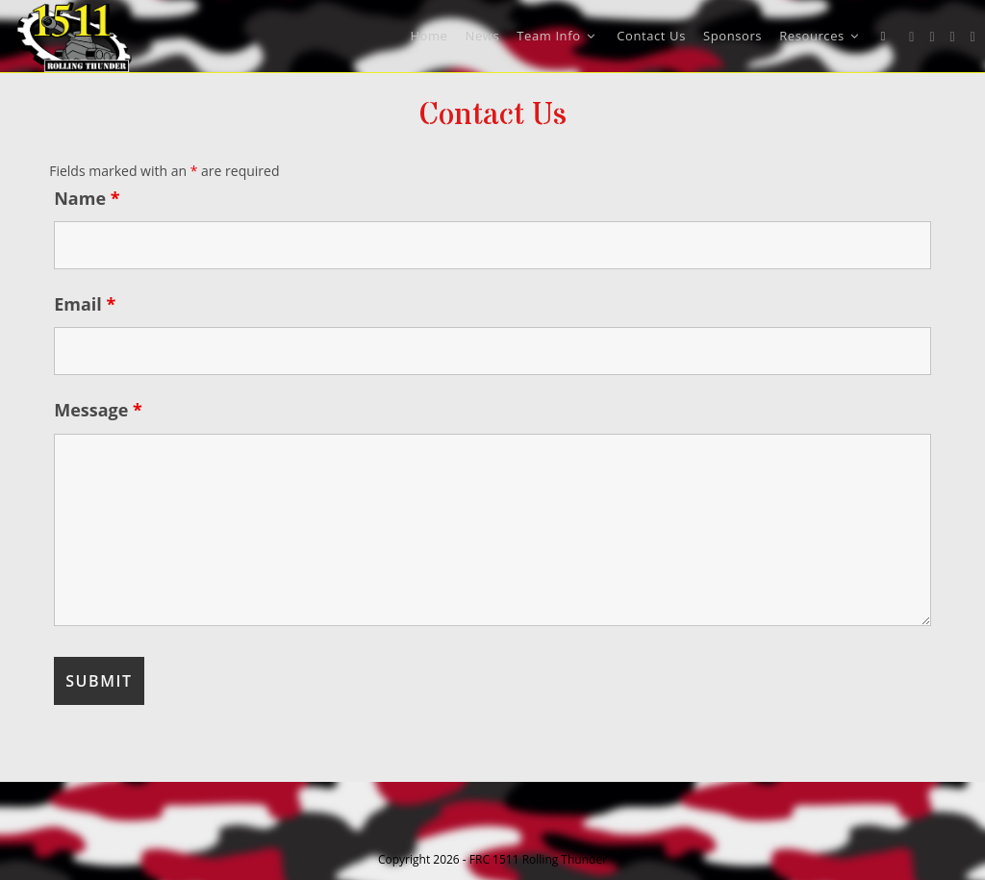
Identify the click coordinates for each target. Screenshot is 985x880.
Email (84, 303)
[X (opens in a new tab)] (911, 37)
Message (98, 409)
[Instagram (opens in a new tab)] (953, 37)
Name (86, 198)
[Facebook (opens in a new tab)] (932, 37)
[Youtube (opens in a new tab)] (973, 37)
